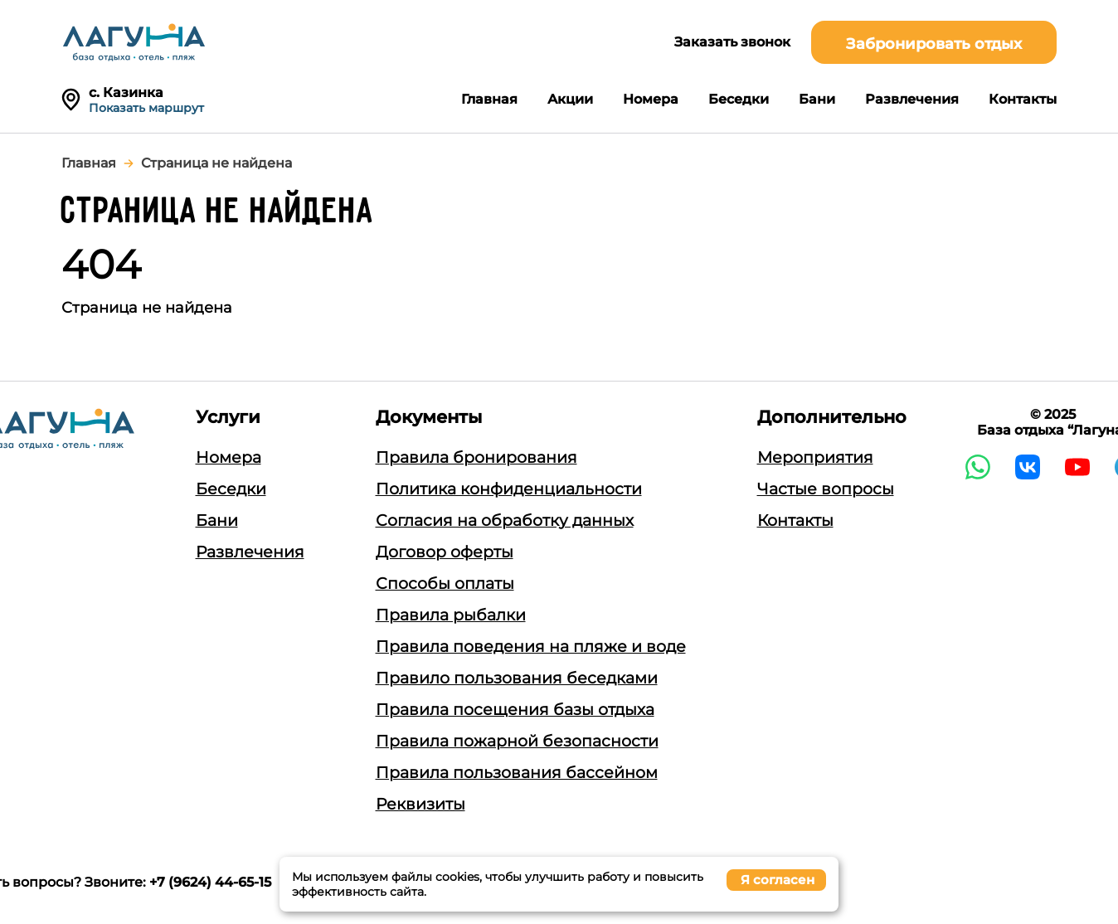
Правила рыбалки (451, 615)
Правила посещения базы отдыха (515, 709)
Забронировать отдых (934, 44)
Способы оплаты (445, 583)
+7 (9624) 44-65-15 (210, 882)
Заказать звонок (732, 42)
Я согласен (777, 880)
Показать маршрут (146, 107)
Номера (650, 99)
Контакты (1023, 99)
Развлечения (912, 99)
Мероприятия (815, 457)
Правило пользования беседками (517, 678)
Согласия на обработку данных (505, 520)
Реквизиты (420, 804)
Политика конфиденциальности (509, 488)
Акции (570, 99)
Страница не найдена (216, 163)
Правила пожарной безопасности (517, 741)
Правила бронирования (476, 457)
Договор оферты (444, 552)
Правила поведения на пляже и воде (531, 646)
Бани (817, 99)
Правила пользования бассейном (517, 772)
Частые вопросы (825, 488)
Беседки (738, 99)
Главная (489, 99)
